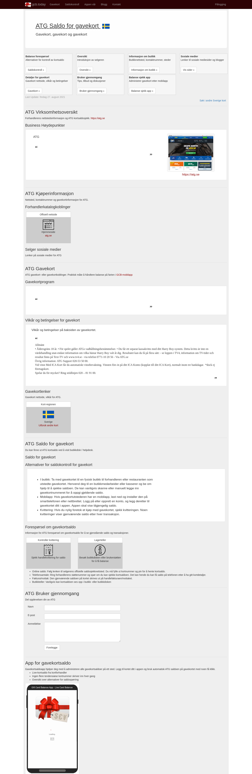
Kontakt (116, 4)
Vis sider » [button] (188, 69)
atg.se (48, 235)
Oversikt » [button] (85, 69)
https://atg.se (98, 118)
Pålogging (220, 4)
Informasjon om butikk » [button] (144, 69)
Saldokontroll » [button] (36, 69)
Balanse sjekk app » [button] (142, 90)
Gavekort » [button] (34, 90)
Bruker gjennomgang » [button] (92, 90)
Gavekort (55, 4)
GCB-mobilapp (124, 274)
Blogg (104, 4)
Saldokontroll (72, 4)
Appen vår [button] (90, 4)
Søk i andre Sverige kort (213, 100)
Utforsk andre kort (48, 425)
